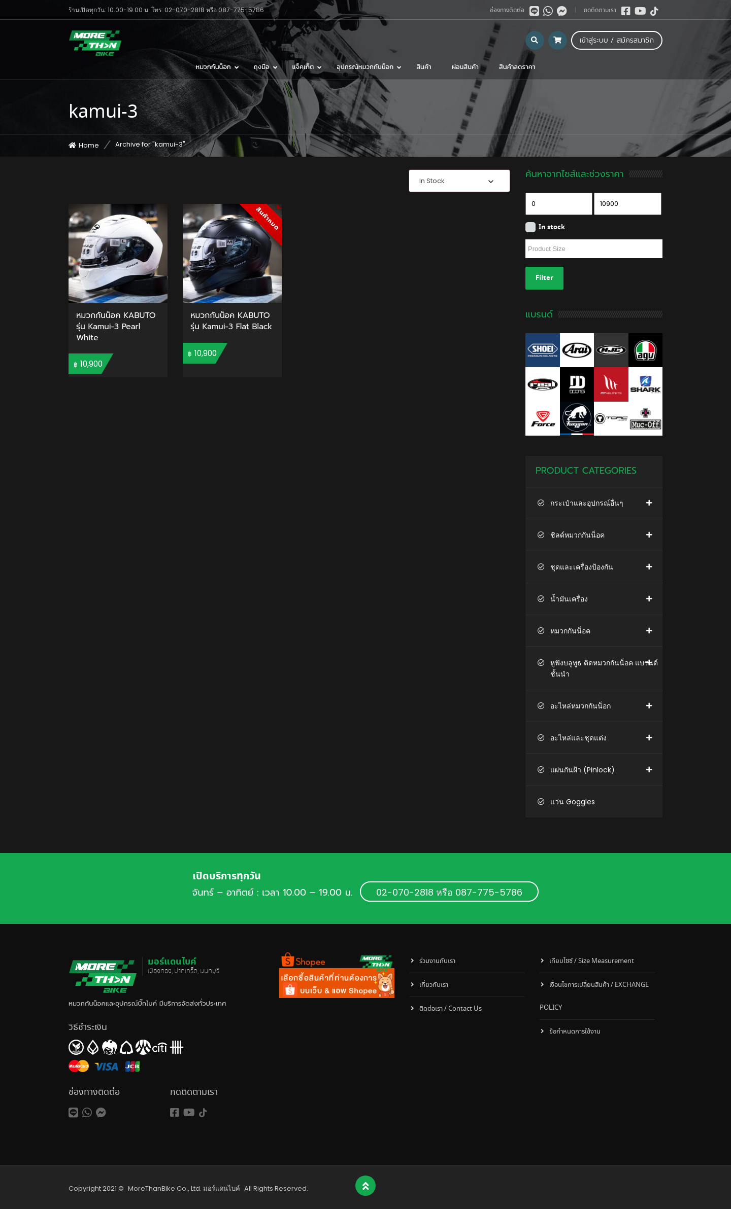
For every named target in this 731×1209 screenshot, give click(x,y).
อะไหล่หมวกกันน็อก (580, 706)
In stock (552, 227)
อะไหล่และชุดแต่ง (578, 738)
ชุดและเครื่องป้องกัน (581, 567)
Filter (544, 278)
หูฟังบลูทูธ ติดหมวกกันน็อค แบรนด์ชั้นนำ (604, 668)
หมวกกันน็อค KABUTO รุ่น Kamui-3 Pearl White (116, 326)
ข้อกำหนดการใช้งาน (575, 1032)
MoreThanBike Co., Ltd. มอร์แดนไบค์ (184, 1188)
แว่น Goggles (572, 802)
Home (89, 145)
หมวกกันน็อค (570, 631)
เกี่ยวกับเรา (433, 985)
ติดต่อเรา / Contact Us (450, 1009)
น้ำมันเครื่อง (569, 599)
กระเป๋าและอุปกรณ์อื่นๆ (586, 503)
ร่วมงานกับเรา (437, 961)
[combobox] (459, 180)
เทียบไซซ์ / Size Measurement (591, 961)
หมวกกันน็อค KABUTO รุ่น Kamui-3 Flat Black (231, 321)
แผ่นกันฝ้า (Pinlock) (582, 770)
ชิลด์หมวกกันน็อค (577, 535)
